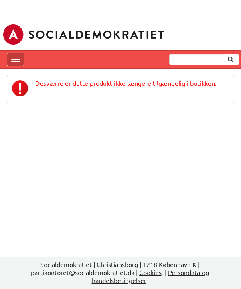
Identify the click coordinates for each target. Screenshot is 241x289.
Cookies (150, 272)
